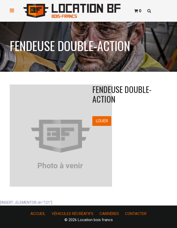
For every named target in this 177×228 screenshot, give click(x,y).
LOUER (102, 120)
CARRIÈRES (109, 213)
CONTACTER (136, 213)
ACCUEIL (38, 213)
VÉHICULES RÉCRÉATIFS (72, 213)
